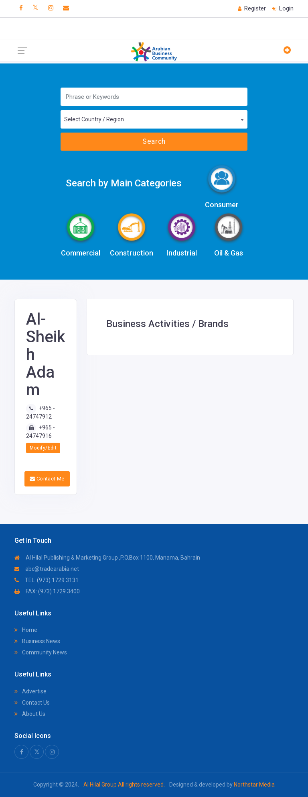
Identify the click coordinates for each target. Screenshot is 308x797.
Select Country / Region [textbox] (94, 119)
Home (25, 630)
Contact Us (32, 702)
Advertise (30, 691)
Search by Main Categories (124, 183)
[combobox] (154, 119)
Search (153, 141)
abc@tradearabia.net (46, 569)
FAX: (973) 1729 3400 (47, 591)
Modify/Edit (43, 448)
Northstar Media (254, 784)
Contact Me (47, 479)
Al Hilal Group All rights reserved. (124, 784)
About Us (29, 714)
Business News (37, 641)
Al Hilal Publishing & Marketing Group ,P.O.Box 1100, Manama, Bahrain (107, 557)
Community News (40, 652)
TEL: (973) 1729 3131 (46, 580)
